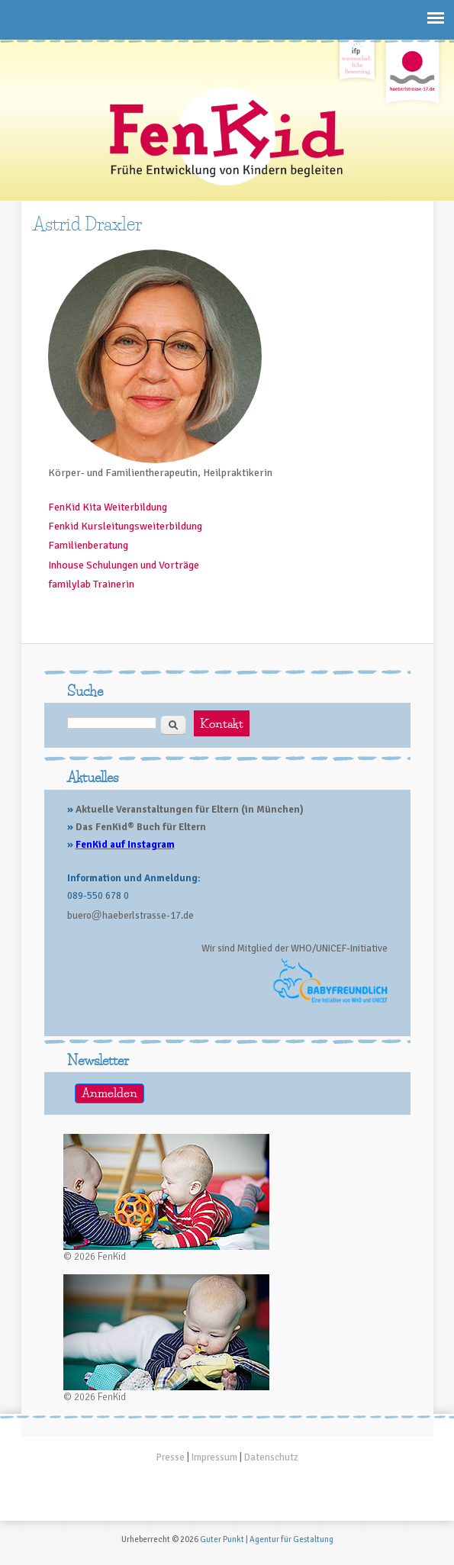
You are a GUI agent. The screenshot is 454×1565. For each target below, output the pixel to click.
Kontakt (221, 723)
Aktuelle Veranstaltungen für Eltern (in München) (190, 809)
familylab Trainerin (91, 584)
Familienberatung (88, 545)
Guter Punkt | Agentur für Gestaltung (266, 1539)
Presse (170, 1457)
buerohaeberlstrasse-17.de (130, 916)
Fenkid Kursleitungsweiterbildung (125, 526)
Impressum (214, 1457)
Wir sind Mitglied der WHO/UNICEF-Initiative (294, 948)
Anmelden (109, 1093)
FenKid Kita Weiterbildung (107, 507)
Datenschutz (271, 1457)
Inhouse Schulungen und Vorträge (123, 565)
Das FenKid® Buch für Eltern (141, 827)
